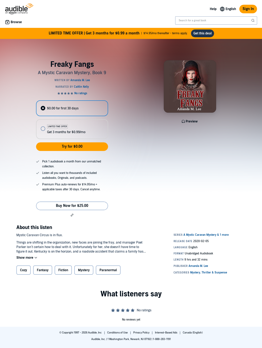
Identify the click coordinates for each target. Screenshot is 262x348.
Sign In (248, 9)
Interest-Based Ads (166, 332)
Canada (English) (193, 332)
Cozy (23, 270)
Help (213, 9)
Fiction (63, 270)
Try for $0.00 (72, 146)
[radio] (72, 108)
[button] (72, 215)
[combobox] (216, 20)
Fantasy (43, 270)
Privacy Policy (141, 332)
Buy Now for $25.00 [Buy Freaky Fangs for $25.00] (72, 206)
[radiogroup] (72, 119)
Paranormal (108, 270)
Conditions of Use (117, 332)
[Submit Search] (253, 20)
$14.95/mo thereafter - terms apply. (118, 33)
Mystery (84, 270)
